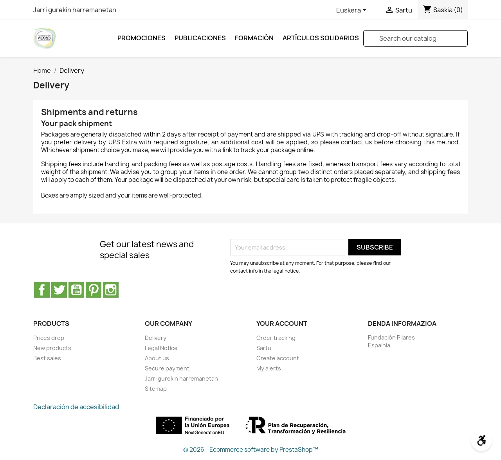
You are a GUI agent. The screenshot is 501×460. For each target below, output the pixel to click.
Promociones (141, 38)
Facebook (42, 290)
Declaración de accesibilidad (76, 406)
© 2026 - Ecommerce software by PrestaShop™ (250, 450)
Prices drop (48, 337)
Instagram (111, 290)
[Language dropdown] (352, 10)
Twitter (59, 290)
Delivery (155, 337)
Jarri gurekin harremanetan (74, 9)
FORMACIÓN (254, 38)
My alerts (268, 368)
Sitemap (156, 388)
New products (52, 348)
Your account (281, 323)
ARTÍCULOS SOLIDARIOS (321, 38)
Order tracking (276, 337)
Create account (277, 358)
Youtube (76, 290)
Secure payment (167, 368)
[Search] (415, 38)
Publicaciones (200, 38)
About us (157, 358)
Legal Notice (161, 348)
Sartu (263, 348)
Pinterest (93, 290)
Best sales (47, 358)
